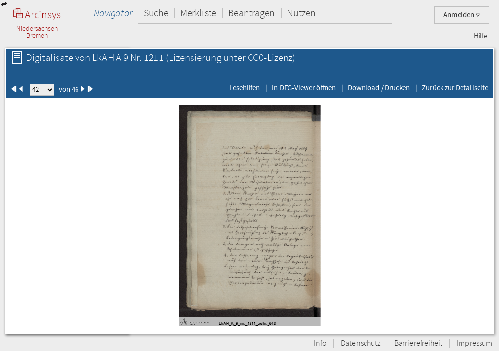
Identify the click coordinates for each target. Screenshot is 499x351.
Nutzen (301, 13)
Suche (156, 13)
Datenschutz (360, 343)
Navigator (113, 13)
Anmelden (461, 15)
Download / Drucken (379, 88)
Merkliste (198, 13)
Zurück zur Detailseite (455, 88)
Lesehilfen (245, 88)
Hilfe (480, 36)
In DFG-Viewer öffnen (304, 88)
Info (320, 343)
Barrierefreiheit (418, 343)
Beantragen (251, 13)
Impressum (474, 343)
